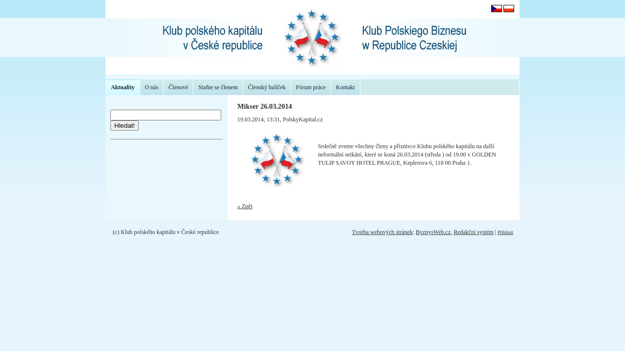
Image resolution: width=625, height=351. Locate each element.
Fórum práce (311, 87)
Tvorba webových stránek (382, 232)
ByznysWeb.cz (433, 232)
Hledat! (124, 125)
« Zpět (244, 206)
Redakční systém (474, 232)
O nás (152, 87)
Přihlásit (505, 232)
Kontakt (345, 87)
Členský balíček (267, 87)
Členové (178, 87)
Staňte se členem (218, 87)
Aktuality (123, 87)
